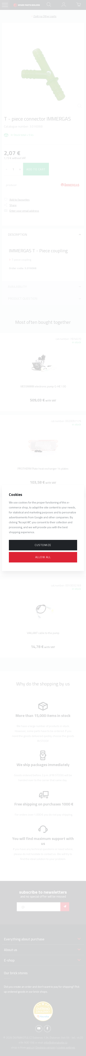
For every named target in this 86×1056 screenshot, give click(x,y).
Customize (43, 545)
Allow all (43, 557)
